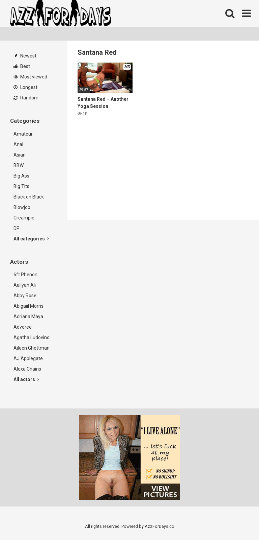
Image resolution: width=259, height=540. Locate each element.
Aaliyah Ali (24, 285)
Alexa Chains (27, 369)
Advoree (22, 327)
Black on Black (28, 196)
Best (21, 66)
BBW (18, 165)
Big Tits (21, 186)
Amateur (23, 134)
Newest (25, 55)
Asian (19, 155)
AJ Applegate (28, 358)
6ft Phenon (25, 274)
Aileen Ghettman (31, 348)
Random (25, 97)
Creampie (23, 217)
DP (16, 228)
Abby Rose (24, 295)
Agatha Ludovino (31, 337)
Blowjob (21, 207)
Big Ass (21, 176)
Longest (25, 87)
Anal (18, 144)
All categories (31, 238)
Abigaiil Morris (28, 306)
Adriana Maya (28, 316)
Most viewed (30, 76)
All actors (26, 379)
